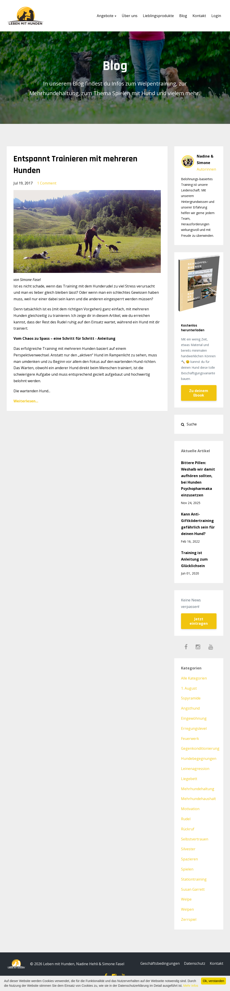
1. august (189, 688)
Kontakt (199, 15)
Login (216, 15)
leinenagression (195, 768)
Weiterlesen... (25, 401)
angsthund (190, 708)
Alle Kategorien (194, 678)
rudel (185, 818)
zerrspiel (188, 919)
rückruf (187, 829)
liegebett (189, 778)
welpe (186, 899)
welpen (187, 909)
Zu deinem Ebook (198, 393)
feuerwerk (190, 738)
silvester (188, 848)
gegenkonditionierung (200, 748)
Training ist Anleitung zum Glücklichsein (194, 559)
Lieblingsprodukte (158, 15)
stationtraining (194, 879)
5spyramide (191, 698)
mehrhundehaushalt (198, 798)
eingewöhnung (194, 718)
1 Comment (46, 183)
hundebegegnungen (198, 758)
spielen (187, 869)
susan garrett (193, 889)
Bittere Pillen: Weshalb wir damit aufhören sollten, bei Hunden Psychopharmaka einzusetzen (198, 479)
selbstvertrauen (194, 839)
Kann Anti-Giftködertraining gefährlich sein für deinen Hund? (198, 524)
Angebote (105, 15)
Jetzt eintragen (199, 621)
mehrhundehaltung (197, 788)
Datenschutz (193, 963)
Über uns (129, 15)
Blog (183, 15)
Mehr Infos (190, 985)
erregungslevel (194, 728)
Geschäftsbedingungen (158, 963)
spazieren (189, 859)
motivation (190, 808)
